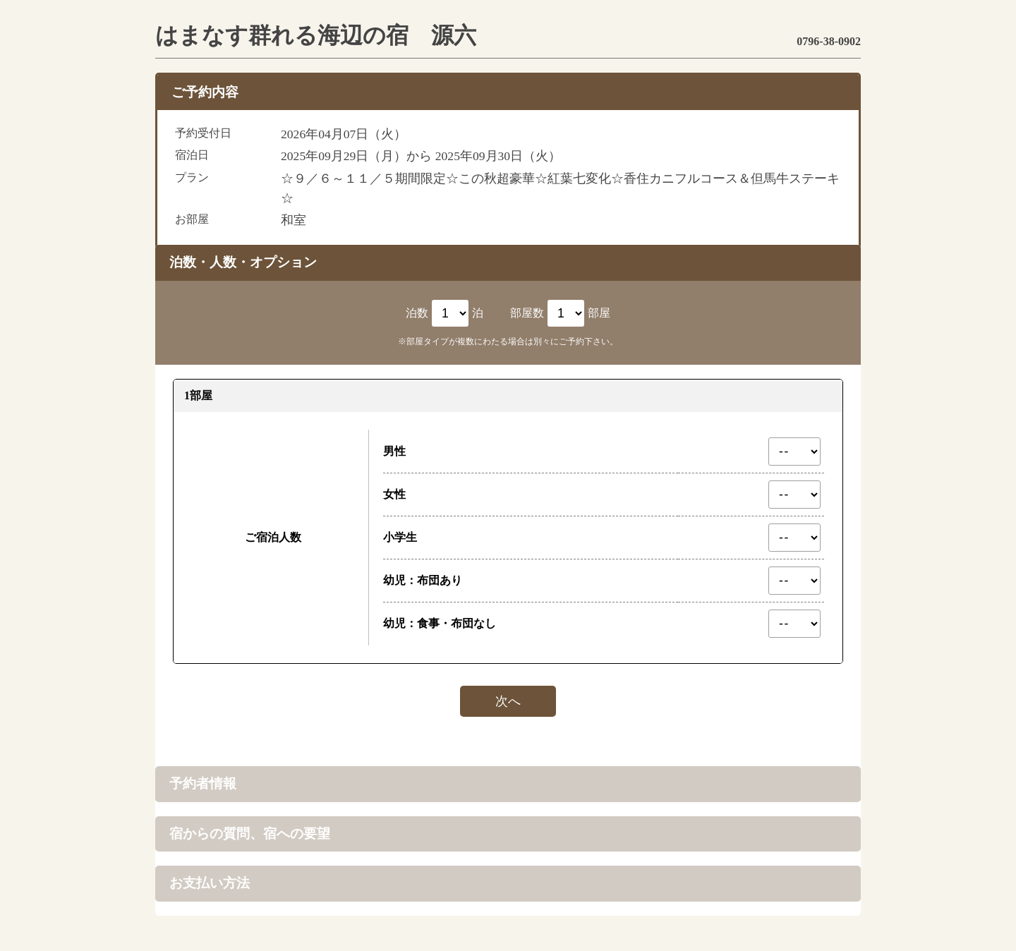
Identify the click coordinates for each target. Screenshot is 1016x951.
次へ (508, 701)
